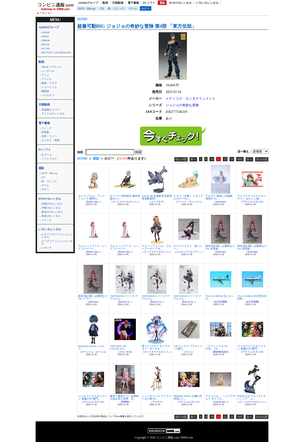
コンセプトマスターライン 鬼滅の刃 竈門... (251, 347)
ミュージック (49, 87)
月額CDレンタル (51, 207)
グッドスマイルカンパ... (125, 201)
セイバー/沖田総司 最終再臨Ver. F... (125, 197)
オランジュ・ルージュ (93, 351)
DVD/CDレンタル (180, 3)
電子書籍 (133, 3)
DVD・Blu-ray (87, 8)
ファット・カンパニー (189, 201)
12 (225, 159)
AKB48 (45, 32)
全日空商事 (221, 301)
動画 (105, 3)
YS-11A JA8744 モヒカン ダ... (219, 297)
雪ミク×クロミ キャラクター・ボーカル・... (156, 347)
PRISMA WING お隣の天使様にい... (188, 397)
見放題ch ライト (50, 109)
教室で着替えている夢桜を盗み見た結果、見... (124, 397)
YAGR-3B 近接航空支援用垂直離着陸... (157, 197)
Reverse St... (125, 301)
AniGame (220, 201)
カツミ (188, 351)
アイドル (46, 79)
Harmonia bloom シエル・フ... (92, 347)
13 (231, 159)
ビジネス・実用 (50, 140)
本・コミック (116, 8)
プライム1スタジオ (252, 201)
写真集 (45, 132)
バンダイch (47, 70)
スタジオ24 (125, 351)
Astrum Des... (220, 402)
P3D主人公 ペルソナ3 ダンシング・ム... (251, 397)
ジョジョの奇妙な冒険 (182, 105)
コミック (46, 128)
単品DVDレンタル (52, 211)
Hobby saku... (93, 201)
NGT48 (45, 48)
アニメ (45, 75)
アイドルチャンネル (53, 113)
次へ (249, 159)
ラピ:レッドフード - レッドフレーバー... (92, 247)
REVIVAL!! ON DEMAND (56, 52)
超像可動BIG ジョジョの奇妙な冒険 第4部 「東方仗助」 (136, 26)
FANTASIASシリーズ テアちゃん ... (124, 297)
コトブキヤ (157, 201)
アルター (157, 402)
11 (218, 159)
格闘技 (45, 91)
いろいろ (46, 247)
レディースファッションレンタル (57, 235)
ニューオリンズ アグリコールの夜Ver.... (156, 397)
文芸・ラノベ (49, 136)
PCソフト (149, 3)
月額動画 (118, 3)
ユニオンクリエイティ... (189, 251)
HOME (82, 19)
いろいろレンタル (207, 3)
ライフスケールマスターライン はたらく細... (251, 197)
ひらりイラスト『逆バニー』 (188, 247)
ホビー (145, 8)
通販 (162, 3)
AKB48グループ (88, 3)
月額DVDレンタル (52, 203)
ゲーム (133, 8)
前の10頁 (181, 159)
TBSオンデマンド (51, 66)
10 (211, 159)
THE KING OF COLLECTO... (118, 347)
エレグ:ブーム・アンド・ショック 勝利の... (93, 197)
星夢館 (125, 402)
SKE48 (45, 36)
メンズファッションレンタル (57, 242)
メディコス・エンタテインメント (190, 98)
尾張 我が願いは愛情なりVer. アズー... (93, 297)
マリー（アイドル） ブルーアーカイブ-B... (156, 247)
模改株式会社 (221, 351)
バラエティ (47, 95)
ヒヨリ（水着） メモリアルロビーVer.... (188, 197)
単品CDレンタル (51, 215)
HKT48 (45, 44)
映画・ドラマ (49, 83)
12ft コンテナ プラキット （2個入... (188, 347)
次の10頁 (261, 159)
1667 (240, 159)
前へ (193, 159)
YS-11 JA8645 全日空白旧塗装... (251, 297)
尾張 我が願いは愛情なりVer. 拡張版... (220, 247)
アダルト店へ (45, 13)
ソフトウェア (49, 158)
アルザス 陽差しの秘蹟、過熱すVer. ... (220, 197)
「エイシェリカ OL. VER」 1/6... (216, 347)
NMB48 (45, 40)
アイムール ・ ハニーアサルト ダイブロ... (220, 397)
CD (102, 8)
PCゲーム (46, 154)
